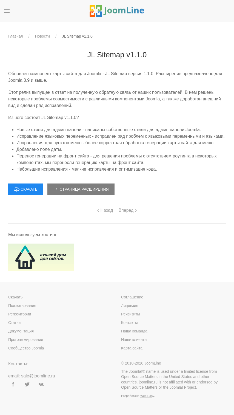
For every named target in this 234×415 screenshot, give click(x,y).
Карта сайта (131, 348)
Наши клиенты (134, 339)
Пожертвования (22, 305)
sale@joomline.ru (38, 376)
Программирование (25, 339)
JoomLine (152, 363)
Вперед (127, 210)
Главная (15, 36)
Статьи (14, 322)
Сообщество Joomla (26, 348)
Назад (105, 210)
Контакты (129, 322)
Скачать (15, 297)
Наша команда (134, 331)
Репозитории (19, 314)
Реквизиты (130, 314)
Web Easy (147, 395)
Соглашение (132, 297)
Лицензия (129, 305)
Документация (21, 331)
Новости (42, 36)
